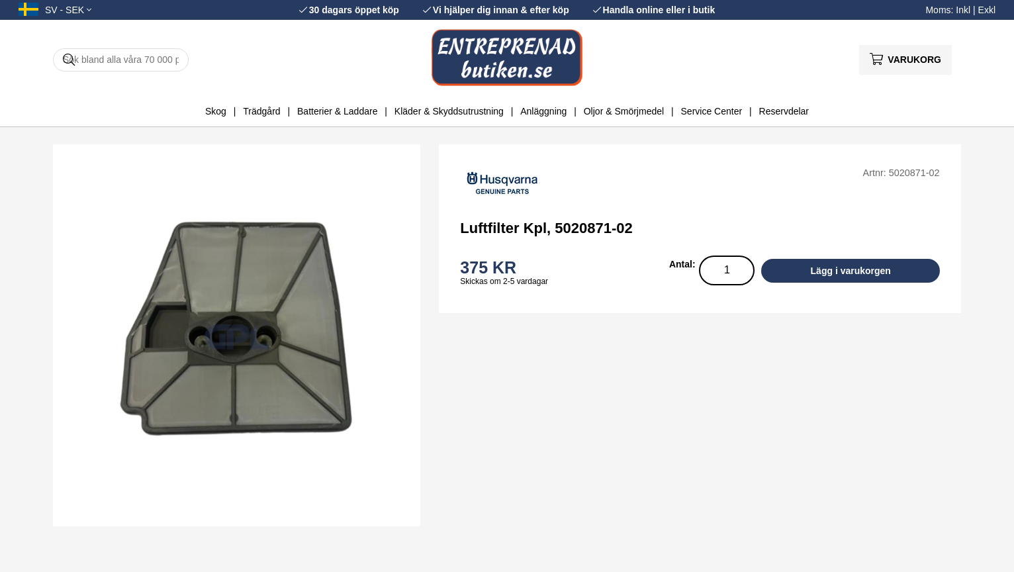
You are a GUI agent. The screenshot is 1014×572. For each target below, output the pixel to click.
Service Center (712, 111)
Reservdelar (784, 111)
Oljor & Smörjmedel (624, 111)
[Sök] (121, 60)
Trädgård (261, 111)
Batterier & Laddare (337, 111)
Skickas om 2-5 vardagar (504, 281)
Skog (215, 111)
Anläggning (543, 111)
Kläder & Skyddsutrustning (449, 111)
